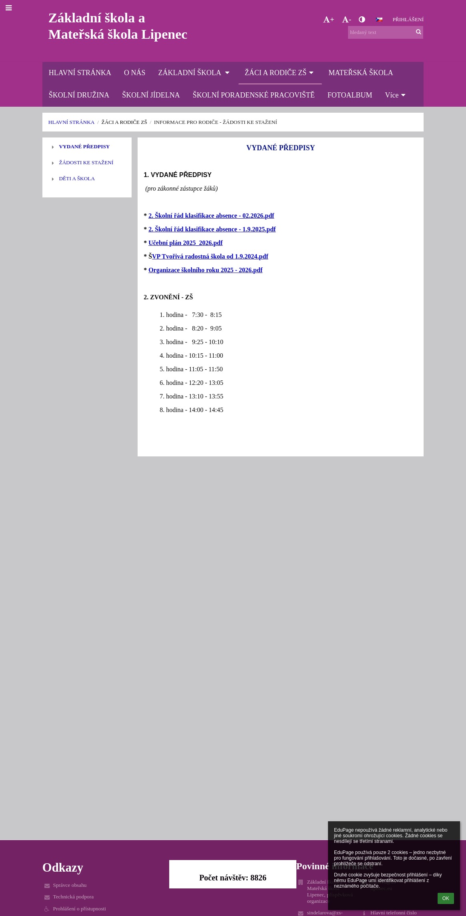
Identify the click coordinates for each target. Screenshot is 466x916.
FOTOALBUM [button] (350, 95)
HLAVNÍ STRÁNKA (71, 122)
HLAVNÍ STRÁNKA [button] (80, 73)
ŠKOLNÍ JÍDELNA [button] (151, 95)
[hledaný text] (386, 32)
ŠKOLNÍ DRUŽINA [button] (79, 95)
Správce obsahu (69, 885)
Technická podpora (73, 897)
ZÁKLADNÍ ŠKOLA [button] (195, 73)
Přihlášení (408, 19)
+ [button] (328, 20)
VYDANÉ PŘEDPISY (84, 146)
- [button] (346, 20)
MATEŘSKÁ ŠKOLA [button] (360, 73)
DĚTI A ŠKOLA (77, 178)
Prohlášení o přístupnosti (79, 909)
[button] (379, 19)
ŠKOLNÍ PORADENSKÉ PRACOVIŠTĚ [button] (254, 95)
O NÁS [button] (135, 73)
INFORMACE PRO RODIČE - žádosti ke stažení (215, 122)
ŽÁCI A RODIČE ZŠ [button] (280, 73)
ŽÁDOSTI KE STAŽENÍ (86, 162)
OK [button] (445, 898)
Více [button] (396, 95)
